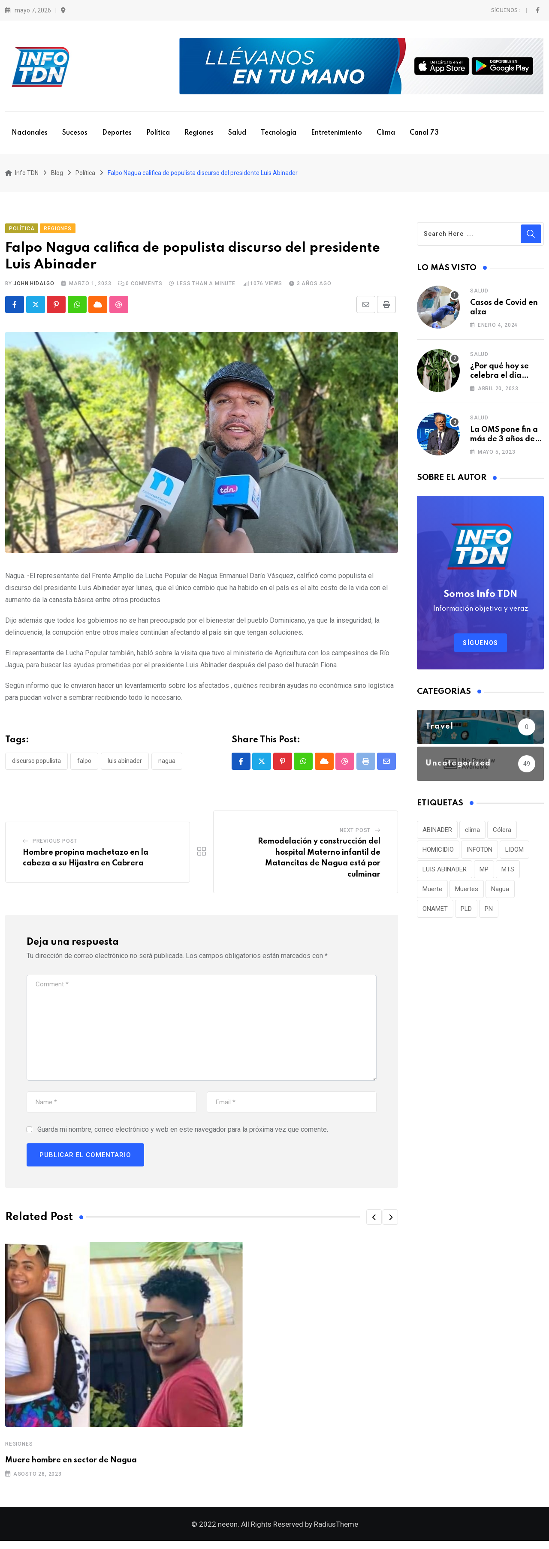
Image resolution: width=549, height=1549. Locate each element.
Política (158, 133)
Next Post (355, 835)
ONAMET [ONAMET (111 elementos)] (435, 912)
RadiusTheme (336, 1532)
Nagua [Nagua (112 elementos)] (500, 893)
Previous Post (55, 845)
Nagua (166, 765)
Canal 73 (424, 133)
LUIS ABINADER (125, 765)
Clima (386, 133)
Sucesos (74, 133)
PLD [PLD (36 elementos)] (466, 912)
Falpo (84, 765)
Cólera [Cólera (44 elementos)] (502, 834)
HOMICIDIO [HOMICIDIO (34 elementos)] (438, 853)
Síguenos (480, 646)
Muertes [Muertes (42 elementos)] (466, 893)
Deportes (117, 133)
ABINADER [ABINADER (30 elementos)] (437, 834)
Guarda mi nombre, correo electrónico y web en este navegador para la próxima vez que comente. (182, 1134)
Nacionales (30, 133)
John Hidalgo (33, 287)
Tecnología (278, 133)
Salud (237, 133)
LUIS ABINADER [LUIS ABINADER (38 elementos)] (444, 873)
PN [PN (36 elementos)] (489, 912)
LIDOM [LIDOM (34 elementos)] (514, 853)
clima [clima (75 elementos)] (472, 834)
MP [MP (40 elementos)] (484, 873)
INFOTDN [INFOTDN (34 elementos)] (479, 853)
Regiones (199, 133)
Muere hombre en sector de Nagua (71, 1464)
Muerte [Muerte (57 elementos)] (432, 893)
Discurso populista (36, 765)
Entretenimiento (336, 133)
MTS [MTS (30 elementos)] (507, 873)
